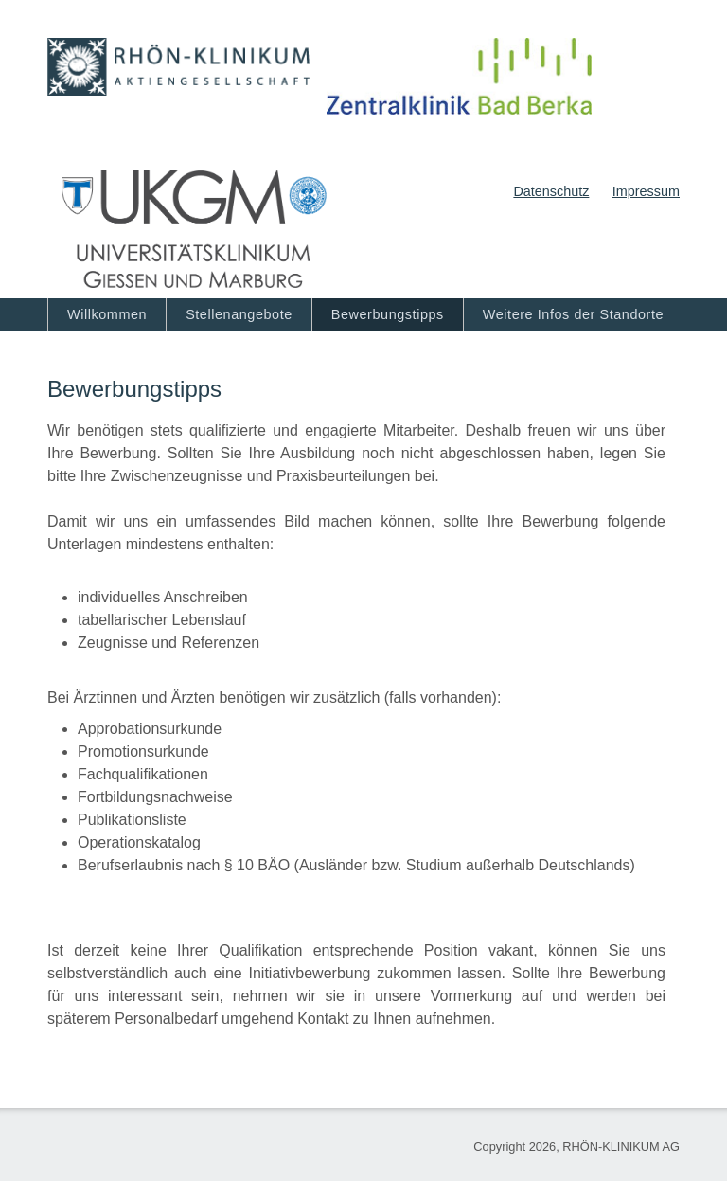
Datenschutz (551, 191)
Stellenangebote (239, 314)
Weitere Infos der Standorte (573, 314)
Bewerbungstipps (387, 314)
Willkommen (107, 314)
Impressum (646, 191)
